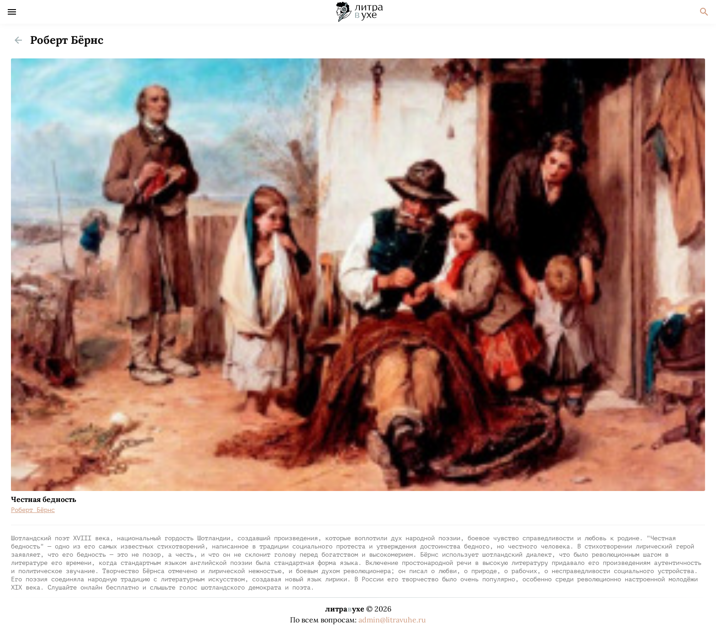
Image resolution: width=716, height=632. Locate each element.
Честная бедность (43, 499)
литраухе (344, 608)
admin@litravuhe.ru (392, 619)
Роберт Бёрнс (33, 510)
